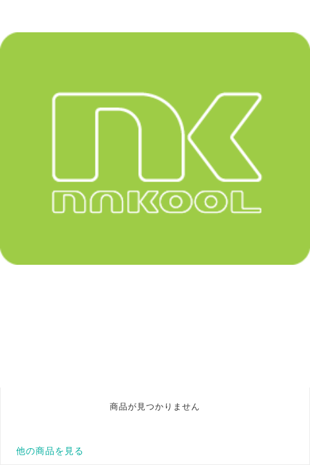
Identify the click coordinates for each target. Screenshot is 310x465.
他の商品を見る (50, 451)
